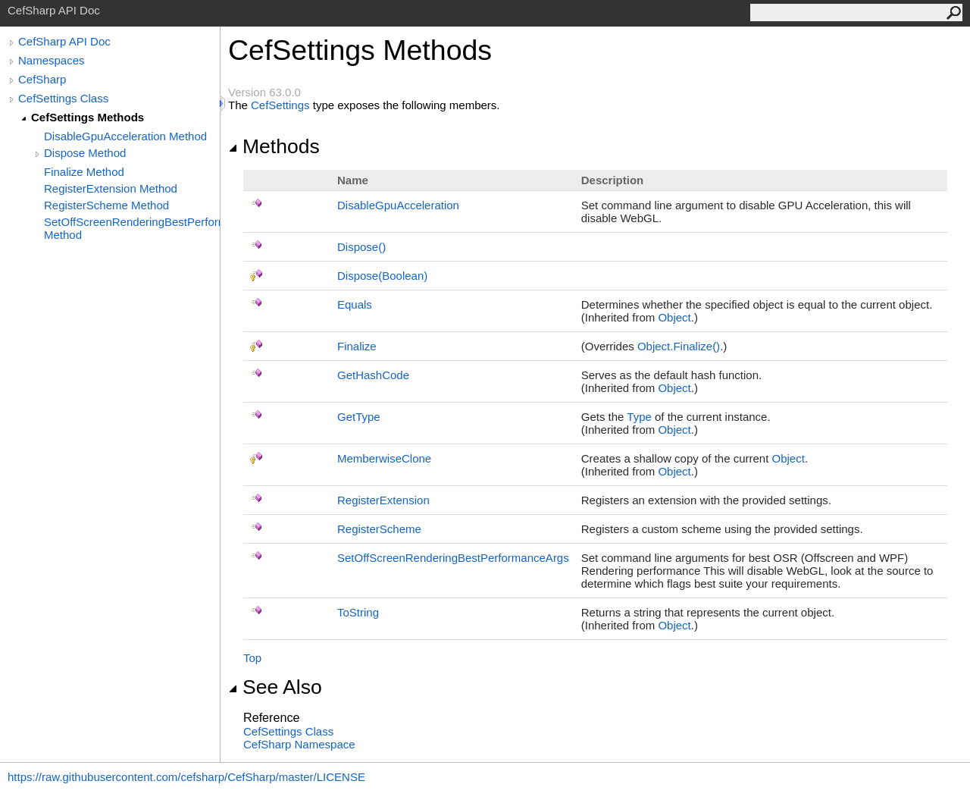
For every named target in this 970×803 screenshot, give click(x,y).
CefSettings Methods (87, 117)
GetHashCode (373, 375)
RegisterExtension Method (110, 188)
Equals (354, 304)
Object (674, 317)
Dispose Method (85, 152)
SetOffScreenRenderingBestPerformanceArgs (453, 557)
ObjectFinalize (678, 346)
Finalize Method (84, 171)
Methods (274, 146)
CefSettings (280, 105)
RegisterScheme (379, 528)
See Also (275, 687)
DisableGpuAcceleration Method (125, 136)
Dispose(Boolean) (382, 275)
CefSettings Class (63, 98)
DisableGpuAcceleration (398, 205)
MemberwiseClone (384, 458)
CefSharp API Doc (64, 41)
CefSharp (42, 79)
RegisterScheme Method (106, 205)
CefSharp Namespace (299, 744)
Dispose (361, 246)
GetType (358, 416)
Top (252, 657)
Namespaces (51, 60)
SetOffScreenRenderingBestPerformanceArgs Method (132, 228)
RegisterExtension (383, 500)
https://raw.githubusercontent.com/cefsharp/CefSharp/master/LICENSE (186, 776)
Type (639, 416)
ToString (358, 612)
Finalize (357, 346)
